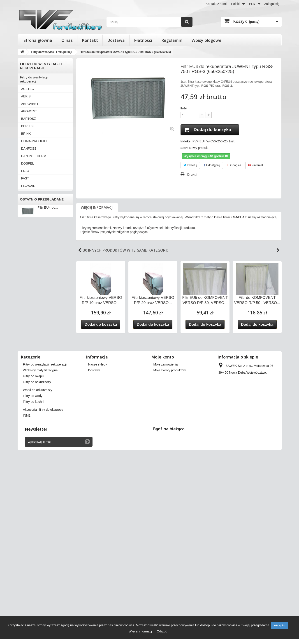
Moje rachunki (163, 537)
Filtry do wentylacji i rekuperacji (34, 79)
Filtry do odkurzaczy (35, 425)
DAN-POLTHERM (33, 156)
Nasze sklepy (97, 526)
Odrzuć (162, 631)
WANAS (27, 365)
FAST (25, 178)
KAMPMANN (30, 215)
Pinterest (255, 165)
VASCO (26, 312)
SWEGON (28, 275)
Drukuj (192, 174)
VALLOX (27, 305)
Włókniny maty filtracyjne (38, 410)
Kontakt (90, 40)
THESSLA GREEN (34, 290)
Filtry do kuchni (31, 447)
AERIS (26, 96)
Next (278, 250)
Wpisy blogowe (206, 40)
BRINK (26, 133)
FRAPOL (27, 193)
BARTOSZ (28, 118)
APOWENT (29, 111)
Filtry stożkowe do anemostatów (33, 389)
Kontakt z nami (216, 4)
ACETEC (27, 89)
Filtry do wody (30, 440)
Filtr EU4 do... (47, 489)
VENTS (26, 335)
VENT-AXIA (29, 327)
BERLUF (27, 126)
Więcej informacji (97, 207)
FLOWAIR (28, 186)
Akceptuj (279, 625)
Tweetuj (190, 165)
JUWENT (27, 208)
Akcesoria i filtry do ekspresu (41, 455)
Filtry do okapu (31, 418)
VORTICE (28, 350)
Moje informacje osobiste (170, 549)
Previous (79, 250)
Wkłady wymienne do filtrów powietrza (41, 401)
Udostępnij (212, 165)
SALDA (26, 260)
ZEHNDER (29, 372)
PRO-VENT (29, 253)
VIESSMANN (30, 342)
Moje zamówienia (165, 526)
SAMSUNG (29, 268)
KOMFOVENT (31, 230)
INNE (25, 380)
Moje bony (160, 555)
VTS (24, 357)
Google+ (234, 165)
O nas (67, 40)
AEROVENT (30, 104)
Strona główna (37, 40)
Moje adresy (162, 543)
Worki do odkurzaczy (35, 432)
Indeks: (186, 141)
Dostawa (116, 40)
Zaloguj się (272, 4)
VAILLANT (28, 297)
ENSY (25, 171)
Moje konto (162, 518)
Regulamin (171, 40)
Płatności (143, 40)
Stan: (184, 148)
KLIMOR (27, 223)
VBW (24, 320)
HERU (25, 201)
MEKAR (26, 238)
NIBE (25, 245)
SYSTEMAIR (30, 283)
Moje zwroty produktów (169, 531)
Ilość (184, 108)
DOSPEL (27, 163)
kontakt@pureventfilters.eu (255, 564)
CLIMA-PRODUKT (34, 141)
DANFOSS (29, 148)
